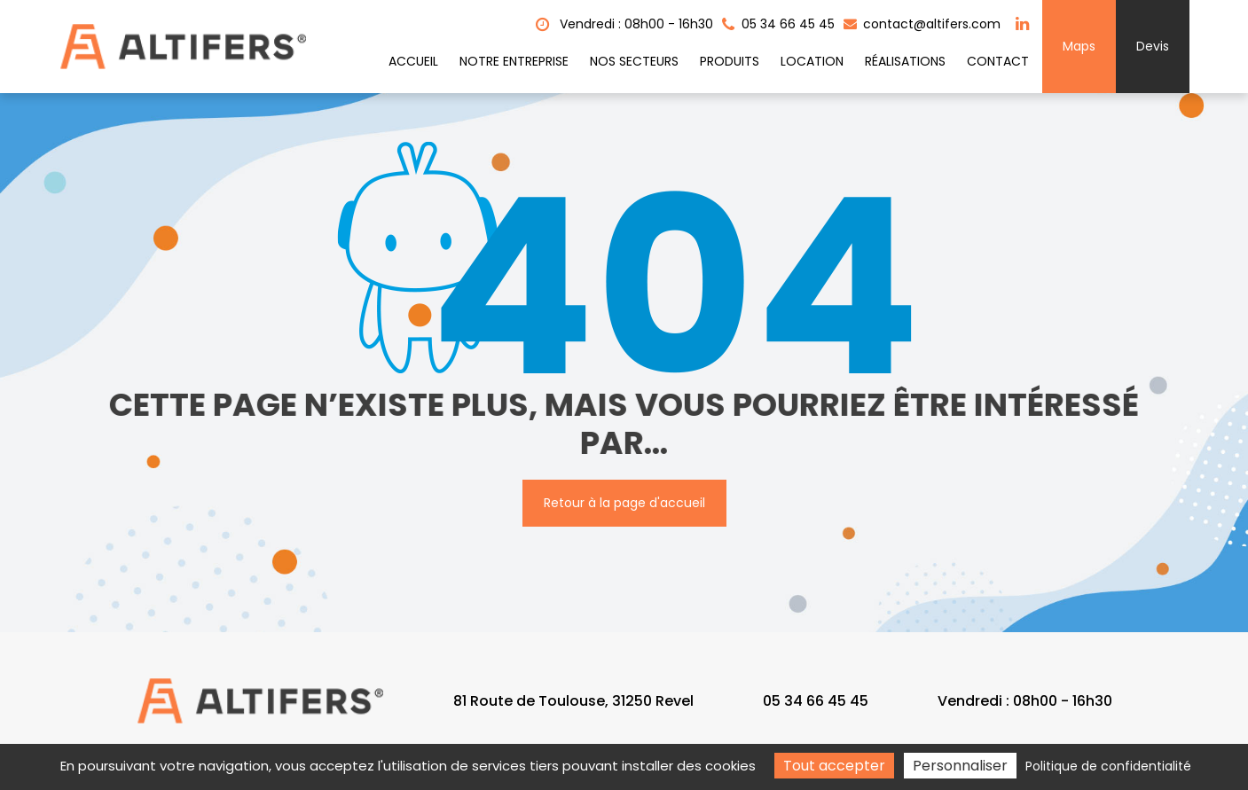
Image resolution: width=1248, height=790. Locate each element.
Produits (729, 61)
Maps (1079, 46)
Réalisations (905, 61)
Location (812, 61)
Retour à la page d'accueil (624, 503)
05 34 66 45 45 (815, 701)
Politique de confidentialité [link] (1108, 766)
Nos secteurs (634, 61)
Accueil (413, 61)
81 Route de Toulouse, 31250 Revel (573, 701)
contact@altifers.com (922, 24)
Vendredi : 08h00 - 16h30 (624, 24)
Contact (998, 61)
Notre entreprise (514, 61)
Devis (1152, 46)
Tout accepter (834, 765)
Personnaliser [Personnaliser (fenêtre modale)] (960, 765)
